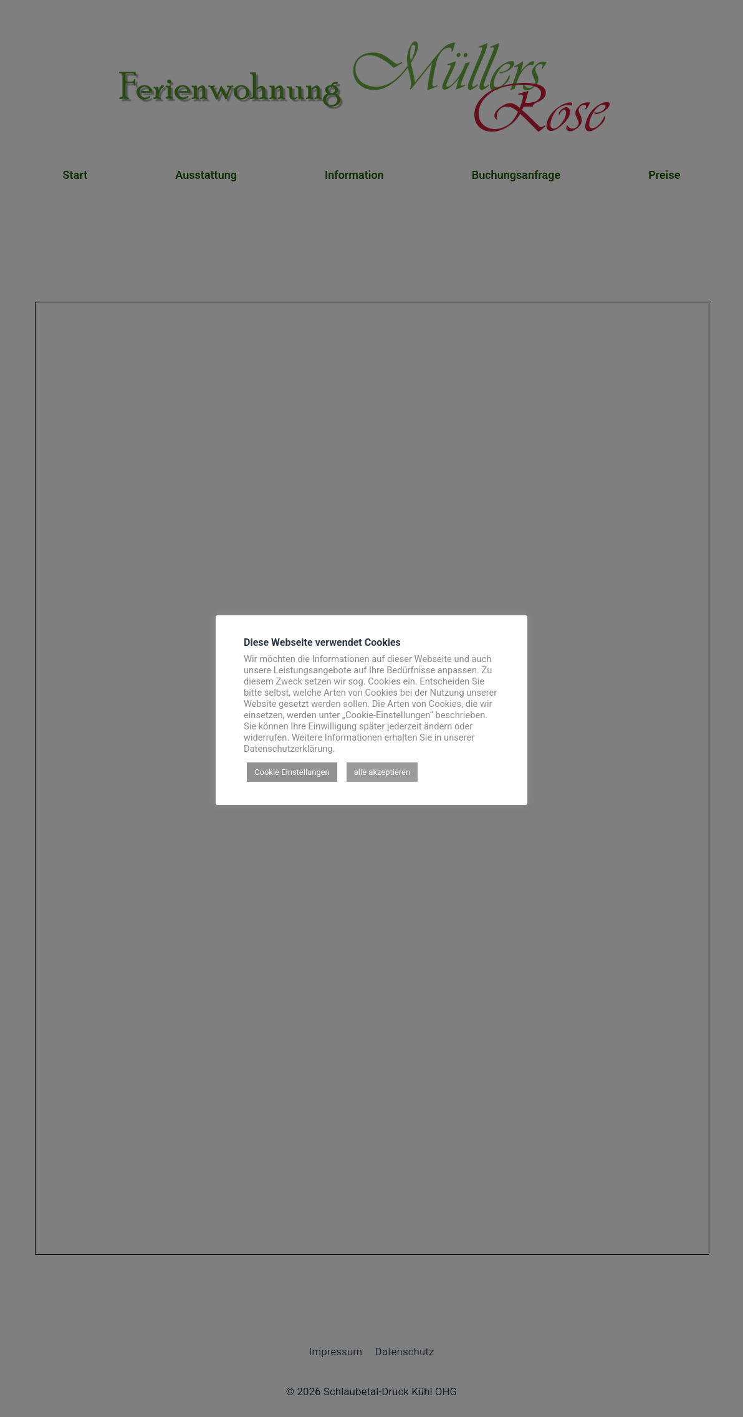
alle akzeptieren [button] (382, 772)
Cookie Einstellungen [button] (292, 772)
